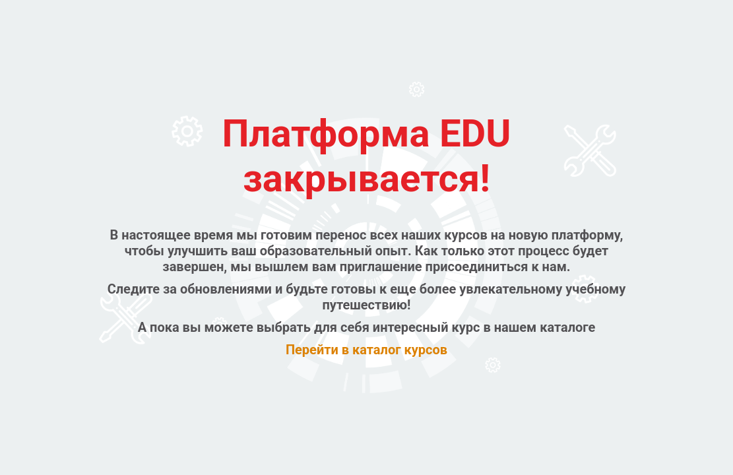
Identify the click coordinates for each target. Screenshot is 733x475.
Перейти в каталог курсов (366, 350)
